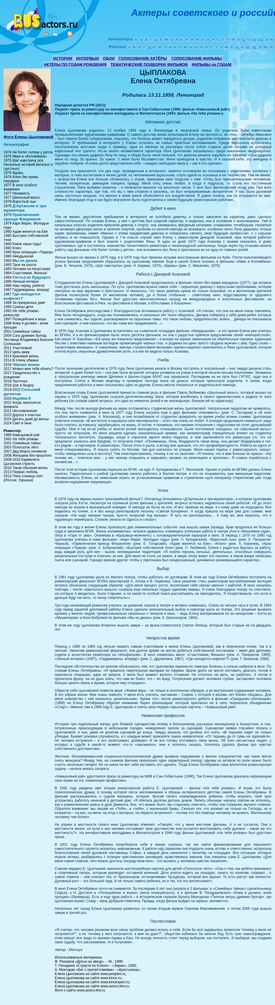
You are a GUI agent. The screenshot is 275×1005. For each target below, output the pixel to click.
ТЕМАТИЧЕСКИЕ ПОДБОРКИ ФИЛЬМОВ (149, 64)
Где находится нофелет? (22, 296)
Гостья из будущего (31, 277)
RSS (70, 33)
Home (46, 34)
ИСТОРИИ (62, 58)
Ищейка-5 (21, 398)
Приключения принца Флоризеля (22, 216)
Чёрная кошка (25, 364)
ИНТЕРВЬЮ (87, 58)
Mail (55, 34)
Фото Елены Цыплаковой (28, 137)
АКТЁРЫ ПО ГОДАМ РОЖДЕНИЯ (75, 64)
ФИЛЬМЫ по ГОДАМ (211, 64)
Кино (42, 18)
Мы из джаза (24, 260)
